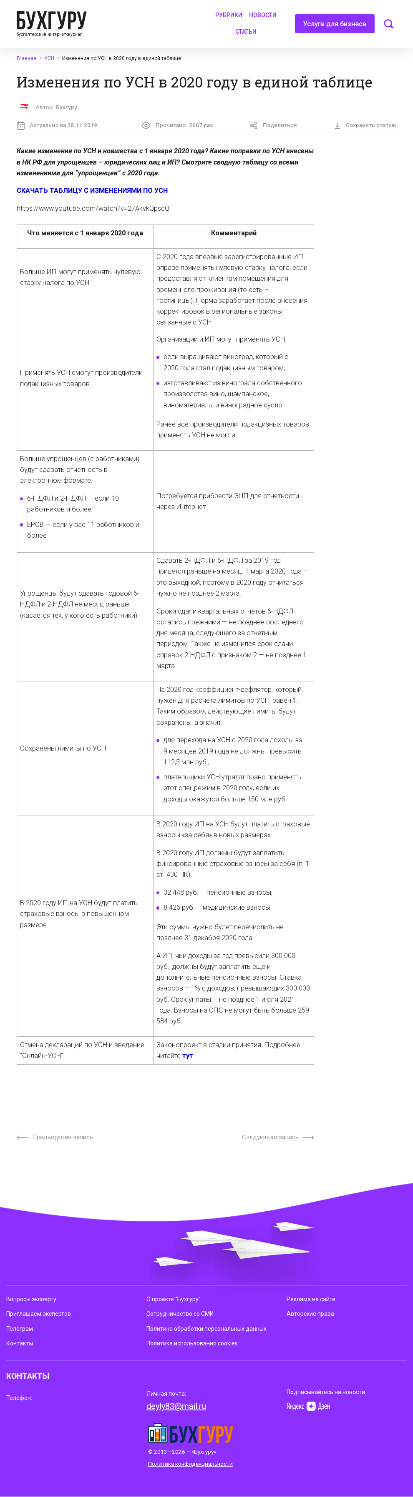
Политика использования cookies (192, 1343)
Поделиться (273, 126)
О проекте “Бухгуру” (173, 1299)
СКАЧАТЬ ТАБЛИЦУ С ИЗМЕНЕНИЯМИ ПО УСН (92, 191)
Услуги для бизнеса (334, 26)
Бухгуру (66, 107)
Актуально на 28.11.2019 (57, 125)
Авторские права (310, 1313)
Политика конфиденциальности (190, 1464)
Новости (263, 15)
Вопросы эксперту (31, 1299)
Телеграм (19, 1328)
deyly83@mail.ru (176, 1406)
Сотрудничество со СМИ (180, 1313)
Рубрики (228, 15)
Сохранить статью (365, 125)
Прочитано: (177, 125)
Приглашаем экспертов (38, 1313)
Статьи (246, 31)
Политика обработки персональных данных (206, 1328)
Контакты (19, 1343)
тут (187, 1056)
